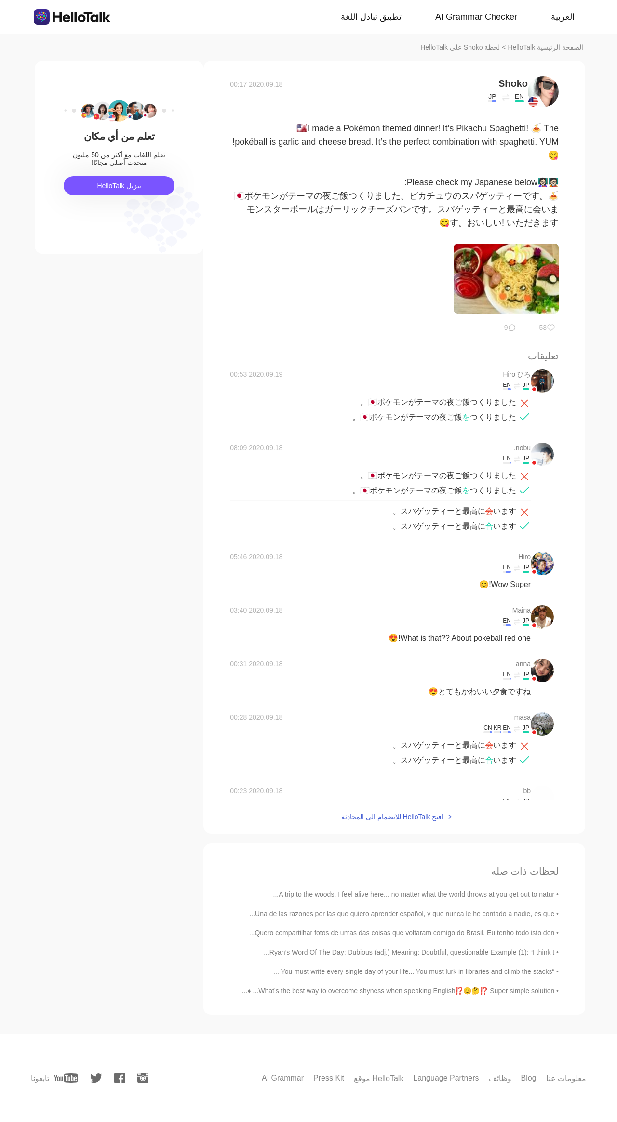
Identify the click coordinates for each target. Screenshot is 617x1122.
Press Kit (328, 1078)
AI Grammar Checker (476, 17)
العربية (563, 17)
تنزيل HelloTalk (119, 186)
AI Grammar (283, 1078)
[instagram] (142, 1078)
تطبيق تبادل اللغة (371, 17)
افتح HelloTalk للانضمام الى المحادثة (392, 817)
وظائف (500, 1078)
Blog (529, 1078)
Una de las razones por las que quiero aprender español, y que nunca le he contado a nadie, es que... (401, 913)
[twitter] (96, 1078)
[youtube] (66, 1078)
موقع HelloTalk (378, 1078)
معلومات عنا (566, 1078)
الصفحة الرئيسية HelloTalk (545, 47)
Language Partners (446, 1078)
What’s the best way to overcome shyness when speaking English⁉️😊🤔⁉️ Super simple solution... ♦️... (398, 991)
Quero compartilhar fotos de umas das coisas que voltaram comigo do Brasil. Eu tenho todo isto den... (401, 933)
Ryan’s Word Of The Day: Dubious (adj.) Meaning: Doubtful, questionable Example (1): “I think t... (409, 952)
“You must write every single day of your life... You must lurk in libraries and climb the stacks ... (413, 971)
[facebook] (119, 1078)
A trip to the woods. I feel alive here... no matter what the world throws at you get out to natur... (414, 894)
